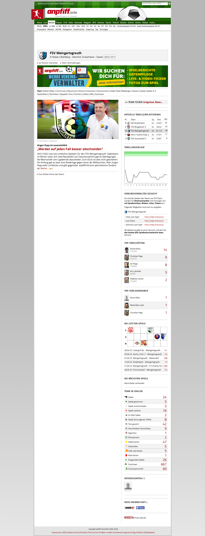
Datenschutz (73, 532)
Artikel (45, 90)
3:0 (166, 354)
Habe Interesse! (157, 216)
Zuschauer (99, 94)
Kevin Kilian (135, 297)
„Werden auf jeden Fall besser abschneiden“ (70, 148)
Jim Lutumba (135, 271)
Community (61, 90)
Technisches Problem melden (100, 532)
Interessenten (103, 90)
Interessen (91, 90)
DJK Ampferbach (138, 122)
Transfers (78, 94)
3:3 (165, 365)
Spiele (142, 90)
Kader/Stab (115, 90)
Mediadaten (150, 532)
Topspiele (63, 94)
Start (39, 90)
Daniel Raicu (135, 248)
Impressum (56, 532)
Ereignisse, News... (152, 102)
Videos (86, 94)
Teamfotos (53, 94)
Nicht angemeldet (52, 3)
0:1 (166, 350)
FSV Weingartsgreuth (140, 130)
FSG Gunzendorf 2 (138, 138)
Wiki (92, 94)
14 (165, 249)
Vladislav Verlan (137, 278)
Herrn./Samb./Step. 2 (140, 134)
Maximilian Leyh (137, 305)
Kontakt (83, 532)
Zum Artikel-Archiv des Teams (51, 174)
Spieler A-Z (151, 90)
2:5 (165, 357)
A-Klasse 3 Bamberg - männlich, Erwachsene (72, 57)
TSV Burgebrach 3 (138, 126)
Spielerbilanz (42, 94)
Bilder (52, 90)
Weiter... (44, 168)
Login (72, 3)
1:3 (166, 361)
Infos (147, 216)
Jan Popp (133, 263)
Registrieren (64, 3)
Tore (70, 94)
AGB (65, 532)
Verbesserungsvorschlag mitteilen (128, 532)
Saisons (135, 90)
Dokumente (72, 90)
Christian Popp (136, 256)
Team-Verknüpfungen (71, 62)
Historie (81, 90)
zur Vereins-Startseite (48, 62)
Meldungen (126, 90)
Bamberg (41, 3)
